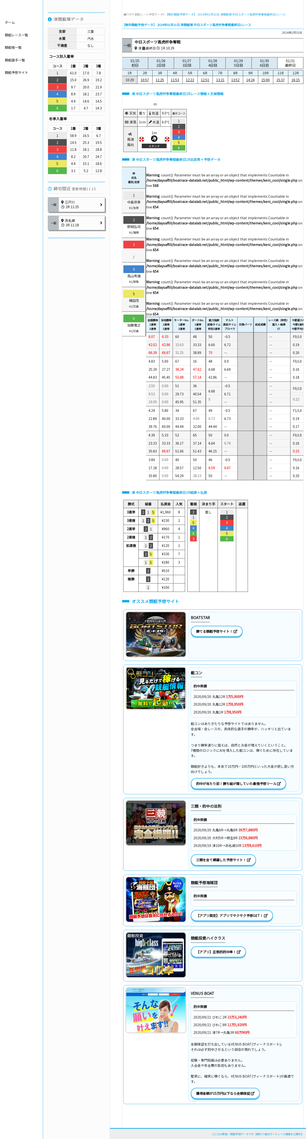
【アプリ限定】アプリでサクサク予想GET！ (232, 915)
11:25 (160, 79)
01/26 (161, 63)
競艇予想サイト (16, 98)
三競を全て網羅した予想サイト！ (223, 859)
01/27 (186, 63)
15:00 (265, 79)
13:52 (235, 79)
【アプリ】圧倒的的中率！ (218, 951)
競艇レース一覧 (16, 60)
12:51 (205, 79)
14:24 (250, 79)
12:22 (190, 79)
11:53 (175, 79)
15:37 (280, 79)
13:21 (220, 79)
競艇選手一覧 (15, 85)
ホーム (10, 48)
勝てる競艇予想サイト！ (216, 631)
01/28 (212, 63)
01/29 (238, 63)
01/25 (135, 63)
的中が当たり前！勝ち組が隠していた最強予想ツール (238, 783)
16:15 (295, 79)
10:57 (145, 79)
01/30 (264, 63)
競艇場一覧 (13, 73)
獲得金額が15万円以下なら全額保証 (225, 1093)
